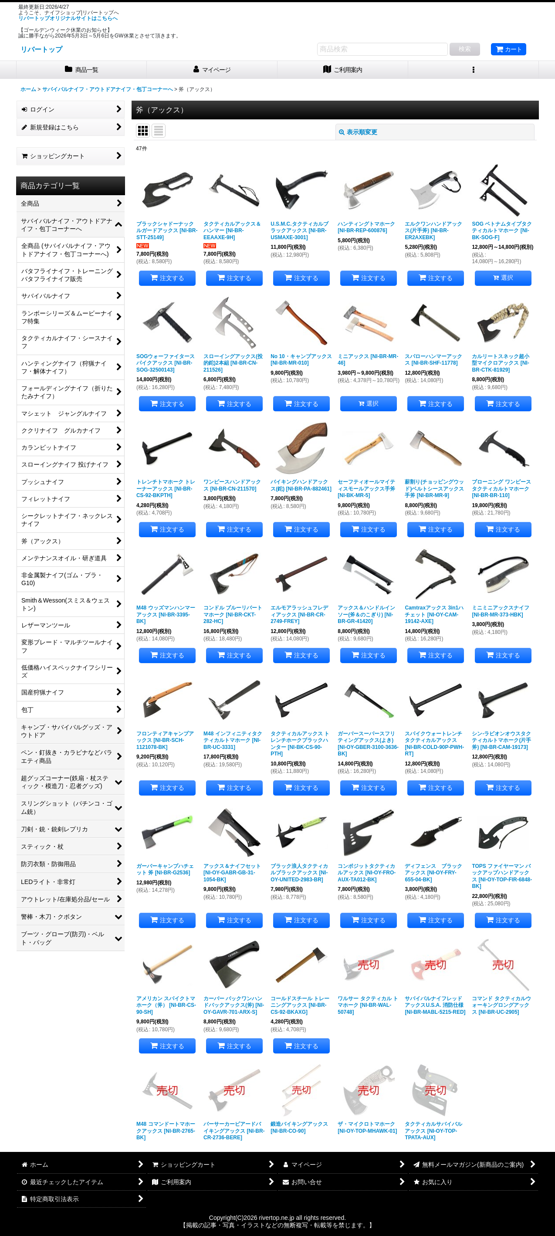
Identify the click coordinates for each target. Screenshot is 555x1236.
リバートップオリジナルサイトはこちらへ (68, 18)
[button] (473, 70)
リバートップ (41, 49)
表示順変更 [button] (358, 132)
